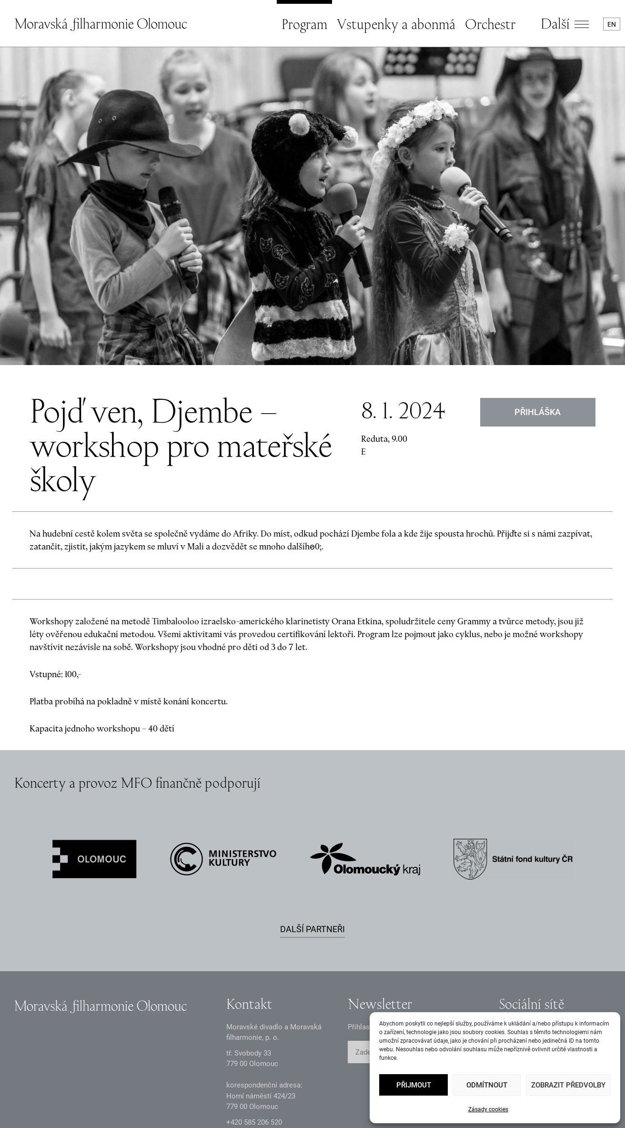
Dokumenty (172, 1104)
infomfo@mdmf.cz (255, 1039)
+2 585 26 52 (254, 1023)
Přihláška (538, 313)
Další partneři (312, 830)
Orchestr (490, 24)
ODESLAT (454, 953)
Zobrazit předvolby (568, 1085)
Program (304, 24)
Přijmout (413, 1085)
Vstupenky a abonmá (396, 24)
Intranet (235, 1104)
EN (611, 24)
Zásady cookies (488, 1109)
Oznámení (105, 1104)
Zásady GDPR (35, 1104)
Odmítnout (486, 1085)
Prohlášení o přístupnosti (321, 1104)
